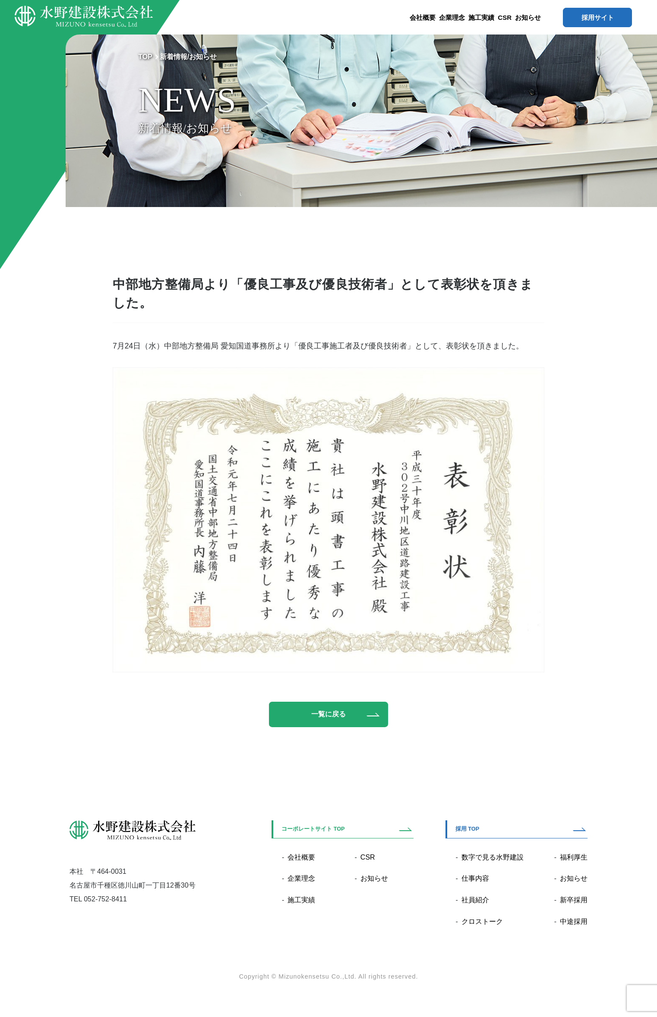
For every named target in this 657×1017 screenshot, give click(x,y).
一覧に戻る (328, 714)
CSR (505, 17)
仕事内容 (475, 879)
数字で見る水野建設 (492, 858)
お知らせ (528, 17)
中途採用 (574, 922)
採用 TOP (467, 830)
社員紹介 (475, 900)
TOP (145, 56)
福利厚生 (574, 858)
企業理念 (452, 17)
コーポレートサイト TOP (312, 830)
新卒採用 (574, 900)
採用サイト (597, 17)
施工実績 (481, 17)
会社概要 (423, 17)
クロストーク (482, 922)
